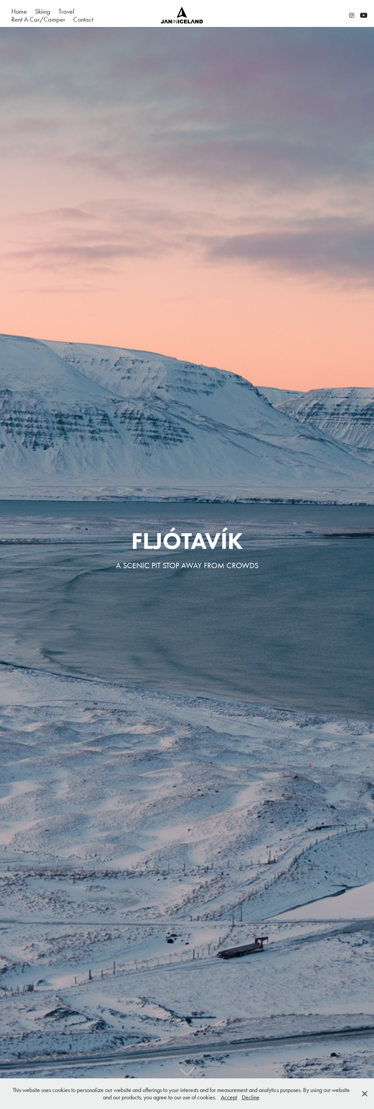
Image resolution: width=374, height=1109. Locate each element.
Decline (250, 1097)
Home (19, 11)
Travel (66, 11)
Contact (83, 19)
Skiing (42, 11)
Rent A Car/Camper (38, 19)
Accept (229, 1097)
